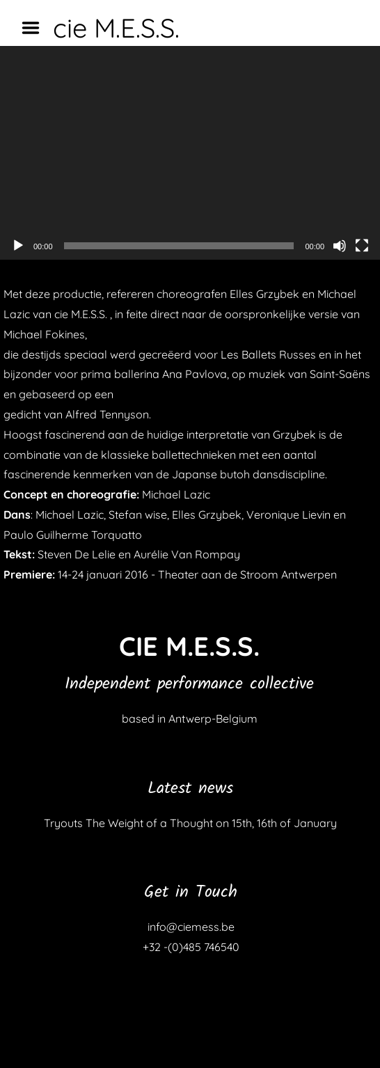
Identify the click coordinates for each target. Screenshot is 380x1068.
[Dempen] (340, 246)
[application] (190, 153)
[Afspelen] (18, 246)
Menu (35, 28)
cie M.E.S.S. (116, 28)
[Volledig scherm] (362, 246)
